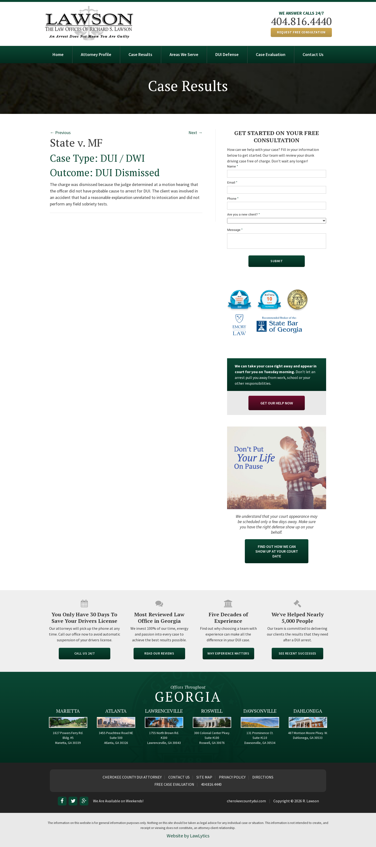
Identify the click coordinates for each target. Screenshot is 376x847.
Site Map (204, 777)
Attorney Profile (96, 54)
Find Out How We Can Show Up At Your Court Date (276, 551)
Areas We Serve (184, 54)
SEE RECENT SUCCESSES (297, 653)
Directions (262, 777)
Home (58, 54)
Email (232, 182)
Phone (233, 199)
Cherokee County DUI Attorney (132, 777)
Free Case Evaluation (174, 784)
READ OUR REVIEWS (159, 653)
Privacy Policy (232, 777)
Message (235, 230)
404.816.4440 (301, 21)
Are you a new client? (243, 214)
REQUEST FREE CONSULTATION (301, 32)
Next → (195, 132)
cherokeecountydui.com (246, 800)
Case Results (140, 54)
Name (232, 166)
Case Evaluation (270, 54)
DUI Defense (227, 54)
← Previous (60, 132)
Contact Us (313, 54)
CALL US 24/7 (84, 653)
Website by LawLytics (188, 836)
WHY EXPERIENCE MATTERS (228, 653)
